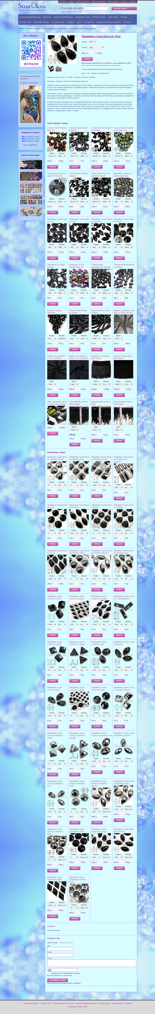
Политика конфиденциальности (86, 1005)
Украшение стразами (98, 2)
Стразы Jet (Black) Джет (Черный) (78, 129)
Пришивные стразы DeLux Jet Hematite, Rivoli (79, 551)
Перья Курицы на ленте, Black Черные (123, 402)
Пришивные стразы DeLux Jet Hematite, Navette (101, 551)
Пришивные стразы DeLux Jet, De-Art (57, 551)
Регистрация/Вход (118, 1005)
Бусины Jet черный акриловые (54, 311)
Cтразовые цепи (57, 22)
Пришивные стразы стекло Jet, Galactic (76, 597)
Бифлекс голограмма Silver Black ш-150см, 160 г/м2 (124, 311)
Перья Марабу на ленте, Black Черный (78, 402)
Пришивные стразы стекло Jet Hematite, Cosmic (124, 688)
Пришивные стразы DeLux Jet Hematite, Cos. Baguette (124, 459)
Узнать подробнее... (30, 145)
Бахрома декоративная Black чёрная (123, 357)
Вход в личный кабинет (31, 1005)
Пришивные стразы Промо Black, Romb (54, 878)
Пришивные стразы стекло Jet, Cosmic (54, 597)
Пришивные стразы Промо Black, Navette (124, 830)
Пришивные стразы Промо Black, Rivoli (76, 830)
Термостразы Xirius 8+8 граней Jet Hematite (56, 174)
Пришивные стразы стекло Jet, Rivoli (99, 688)
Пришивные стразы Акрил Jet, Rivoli (124, 220)
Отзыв (49, 958)
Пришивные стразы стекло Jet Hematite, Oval (101, 734)
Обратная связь (46, 1005)
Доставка (124, 2)
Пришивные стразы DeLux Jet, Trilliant (124, 506)
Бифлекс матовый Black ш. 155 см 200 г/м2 (56, 357)
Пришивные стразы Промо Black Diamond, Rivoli (77, 879)
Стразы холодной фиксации (30, 16)
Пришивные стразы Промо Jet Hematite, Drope (124, 782)
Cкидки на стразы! (30, 132)
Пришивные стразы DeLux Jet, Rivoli (57, 506)
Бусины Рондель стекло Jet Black (101, 311)
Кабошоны (47, 16)
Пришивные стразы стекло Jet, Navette (124, 643)
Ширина (106, 381)
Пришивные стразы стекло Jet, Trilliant (76, 688)
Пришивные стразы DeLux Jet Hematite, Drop (124, 551)
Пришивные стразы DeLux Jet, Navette (79, 506)
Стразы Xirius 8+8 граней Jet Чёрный (101, 129)
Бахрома (123, 16)
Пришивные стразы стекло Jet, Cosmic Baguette (124, 597)
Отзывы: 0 (51, 926)
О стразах (63, 2)
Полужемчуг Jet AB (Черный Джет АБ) (76, 265)
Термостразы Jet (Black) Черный (78, 174)
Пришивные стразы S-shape (30, 194)
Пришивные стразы (82, 16)
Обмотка (126, 22)
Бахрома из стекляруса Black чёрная (100, 357)
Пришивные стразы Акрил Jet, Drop (79, 220)
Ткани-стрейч (113, 16)
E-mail (49, 952)
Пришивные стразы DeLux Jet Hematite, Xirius (79, 458)
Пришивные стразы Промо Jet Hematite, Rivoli (55, 831)
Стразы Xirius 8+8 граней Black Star (56, 129)
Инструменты (89, 22)
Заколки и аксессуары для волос (108, 22)
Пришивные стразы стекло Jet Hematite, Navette (124, 734)
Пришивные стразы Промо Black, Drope (99, 830)
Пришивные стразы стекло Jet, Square (54, 643)
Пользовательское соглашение (63, 1005)
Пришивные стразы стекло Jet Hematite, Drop (55, 783)
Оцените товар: (52, 942)
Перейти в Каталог (29, 83)
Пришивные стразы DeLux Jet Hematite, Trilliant (57, 458)
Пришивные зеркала (41, 22)
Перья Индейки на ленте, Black (101, 402)
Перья (78, 22)
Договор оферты (104, 1005)
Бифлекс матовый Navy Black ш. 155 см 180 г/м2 (78, 357)
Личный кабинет (113, 2)
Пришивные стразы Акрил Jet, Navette (101, 220)
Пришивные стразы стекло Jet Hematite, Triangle (77, 735)
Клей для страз (25, 22)
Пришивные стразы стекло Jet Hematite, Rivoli (77, 783)
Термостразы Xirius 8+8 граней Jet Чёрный (101, 174)
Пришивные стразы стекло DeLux (54, 28)
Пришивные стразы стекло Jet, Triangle (77, 643)
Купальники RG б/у (82, 2)
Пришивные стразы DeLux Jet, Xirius (101, 506)
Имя (48, 946)
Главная (21, 28)
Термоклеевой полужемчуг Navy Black (124, 265)
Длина (118, 335)
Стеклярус (70, 22)
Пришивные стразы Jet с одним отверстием (123, 174)
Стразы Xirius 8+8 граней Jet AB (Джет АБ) (123, 129)
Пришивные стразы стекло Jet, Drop (54, 688)
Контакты (133, 2)
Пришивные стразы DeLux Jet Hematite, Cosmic (101, 458)
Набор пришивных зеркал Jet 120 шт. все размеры (57, 402)
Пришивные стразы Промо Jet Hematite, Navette (99, 783)
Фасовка (84, 47)
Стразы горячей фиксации (63, 16)
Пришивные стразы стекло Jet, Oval (99, 643)
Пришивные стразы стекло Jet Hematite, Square (55, 735)
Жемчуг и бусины (99, 16)
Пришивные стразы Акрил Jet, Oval (57, 220)
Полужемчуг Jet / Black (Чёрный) (56, 265)
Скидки (71, 2)
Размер (84, 42)
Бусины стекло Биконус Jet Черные (78, 311)
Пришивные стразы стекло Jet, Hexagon (99, 597)
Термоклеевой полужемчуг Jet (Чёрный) (101, 265)
